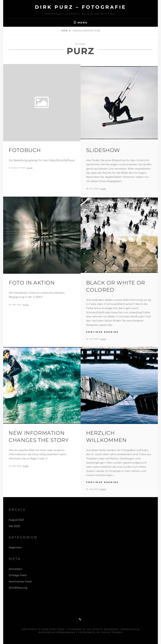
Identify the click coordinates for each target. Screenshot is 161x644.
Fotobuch (25, 150)
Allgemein (15, 547)
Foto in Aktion (32, 283)
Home (64, 30)
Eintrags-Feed (17, 575)
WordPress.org (18, 587)
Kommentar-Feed (20, 581)
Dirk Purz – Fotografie (80, 7)
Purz (29, 168)
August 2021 (16, 519)
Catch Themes (111, 632)
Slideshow (103, 150)
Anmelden (15, 569)
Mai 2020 (14, 526)
